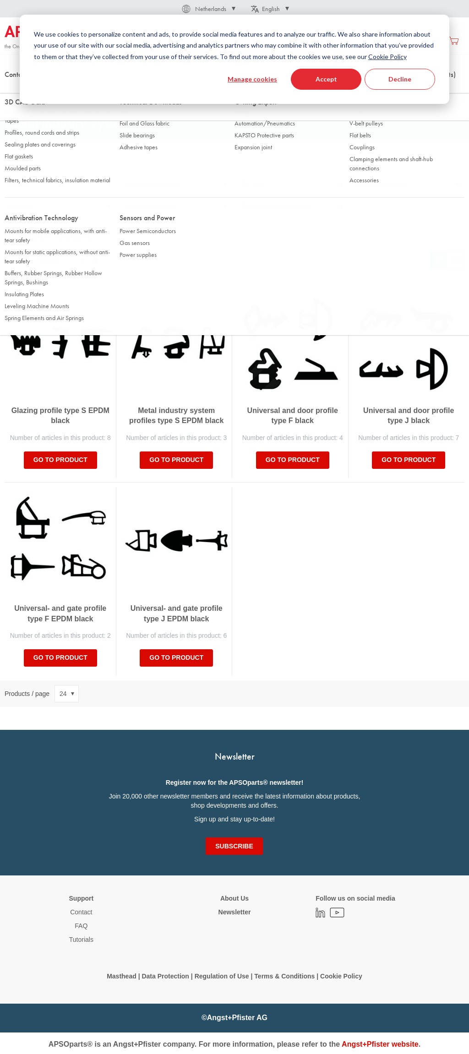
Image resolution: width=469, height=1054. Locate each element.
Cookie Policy (341, 976)
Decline (399, 79)
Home (12, 91)
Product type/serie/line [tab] (153, 184)
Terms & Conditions (284, 976)
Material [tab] (19, 184)
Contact (81, 912)
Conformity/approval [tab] (150, 206)
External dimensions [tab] (383, 184)
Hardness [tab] (21, 206)
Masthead (121, 976)
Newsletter (234, 912)
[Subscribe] (234, 846)
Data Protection (165, 976)
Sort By (15, 260)
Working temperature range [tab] (275, 206)
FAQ (81, 925)
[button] (207, 8)
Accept (326, 79)
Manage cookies (252, 79)
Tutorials (81, 939)
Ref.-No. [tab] (252, 184)
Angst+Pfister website (380, 1044)
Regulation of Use (222, 976)
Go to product (60, 459)
